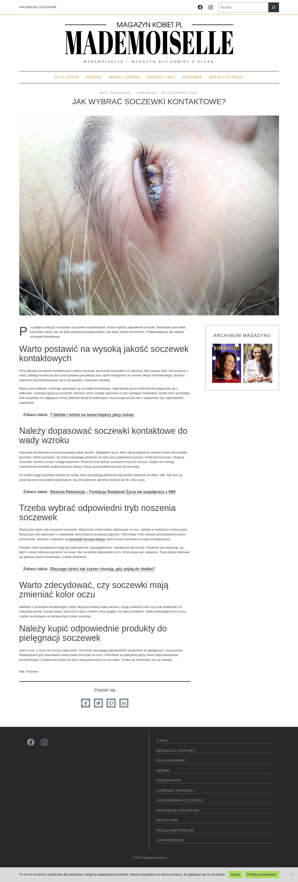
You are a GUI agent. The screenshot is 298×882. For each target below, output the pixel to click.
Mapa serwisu (170, 840)
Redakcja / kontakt (175, 750)
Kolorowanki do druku (180, 800)
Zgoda (235, 874)
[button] (85, 703)
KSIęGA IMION (168, 780)
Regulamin (167, 820)
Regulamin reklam (175, 830)
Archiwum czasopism (177, 810)
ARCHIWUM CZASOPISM (37, 7)
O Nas (162, 740)
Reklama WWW (170, 760)
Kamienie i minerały (175, 790)
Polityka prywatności (262, 874)
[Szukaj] (273, 7)
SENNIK (163, 770)
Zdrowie (146, 93)
